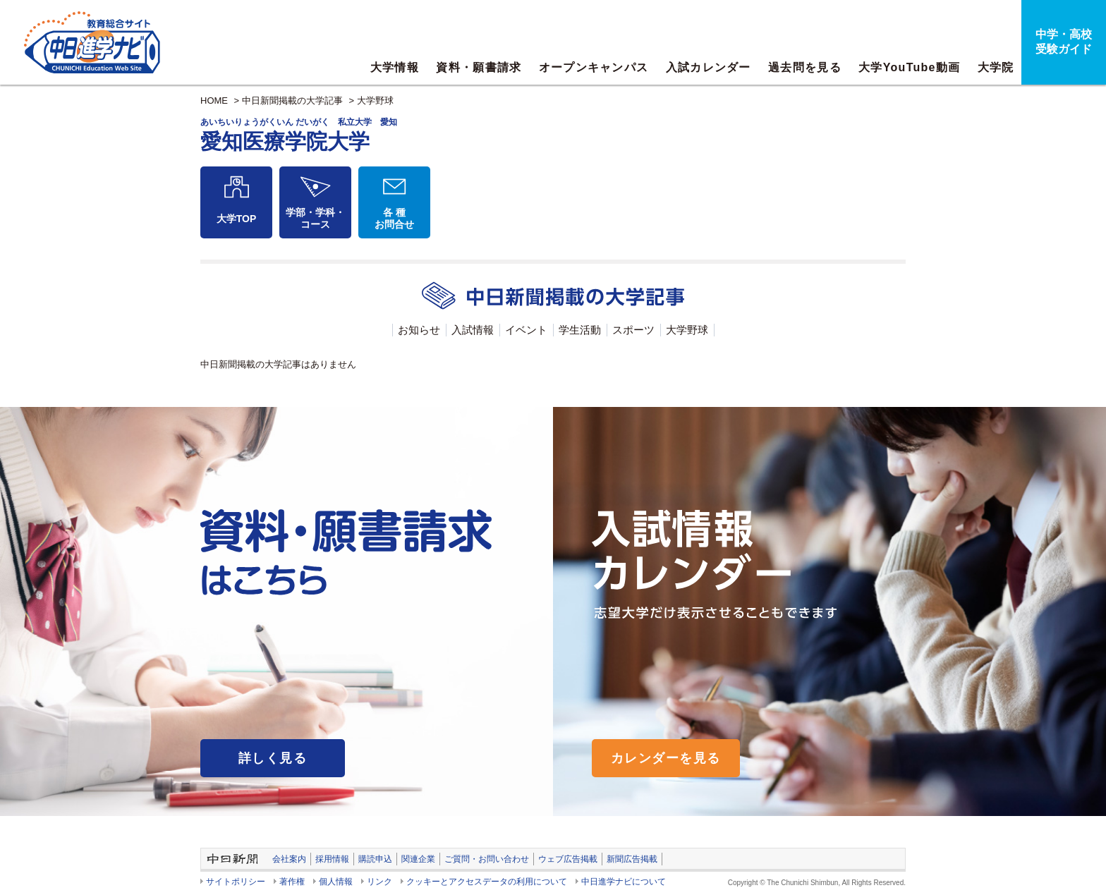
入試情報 (472, 330)
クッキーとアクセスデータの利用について (486, 882)
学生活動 (580, 330)
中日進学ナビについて (623, 882)
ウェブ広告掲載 (567, 859)
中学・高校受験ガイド (1063, 41)
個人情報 (336, 882)
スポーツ (633, 330)
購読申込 (375, 859)
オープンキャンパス (594, 67)
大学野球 (375, 100)
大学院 (996, 67)
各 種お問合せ (394, 218)
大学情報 (394, 67)
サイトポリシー (235, 882)
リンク (379, 882)
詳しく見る (272, 758)
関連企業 (418, 859)
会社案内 (289, 859)
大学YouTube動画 (909, 67)
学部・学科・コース (315, 218)
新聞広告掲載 (632, 859)
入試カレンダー (708, 67)
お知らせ (419, 330)
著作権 (292, 882)
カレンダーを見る (666, 758)
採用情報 (332, 859)
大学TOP (237, 218)
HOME (214, 100)
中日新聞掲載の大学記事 (292, 100)
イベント (526, 330)
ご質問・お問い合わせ (486, 859)
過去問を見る (804, 67)
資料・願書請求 (478, 67)
